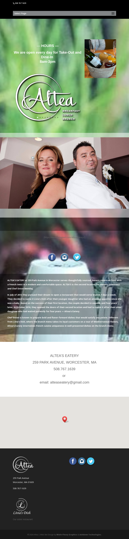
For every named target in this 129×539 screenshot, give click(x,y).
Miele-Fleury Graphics (67, 534)
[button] (65, 419)
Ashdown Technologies (90, 534)
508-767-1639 (19, 488)
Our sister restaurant (23, 519)
